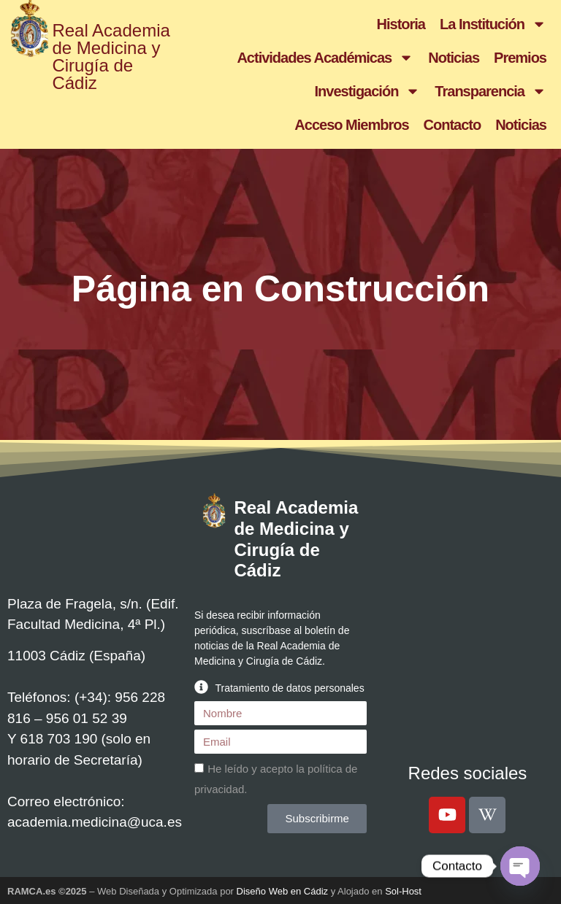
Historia (401, 24)
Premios (520, 58)
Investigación (368, 91)
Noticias (453, 58)
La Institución (493, 24)
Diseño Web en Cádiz (283, 891)
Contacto (452, 125)
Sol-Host (403, 891)
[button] (280, 687)
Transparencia (490, 91)
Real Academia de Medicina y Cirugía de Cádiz (110, 56)
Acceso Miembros (351, 125)
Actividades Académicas (325, 57)
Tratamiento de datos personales (289, 688)
